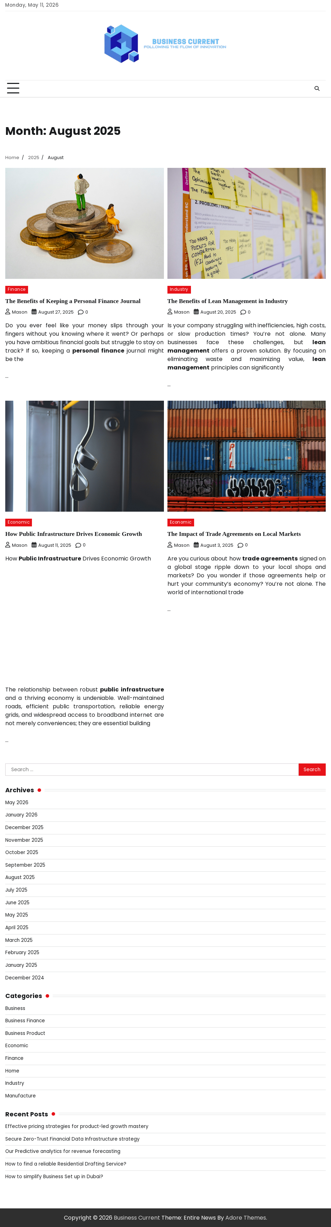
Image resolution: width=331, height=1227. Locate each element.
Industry (179, 289)
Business (15, 1008)
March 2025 (19, 940)
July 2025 (16, 889)
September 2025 (25, 864)
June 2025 (17, 902)
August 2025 (20, 877)
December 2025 (24, 827)
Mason (16, 312)
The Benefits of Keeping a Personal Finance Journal (74, 300)
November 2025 (24, 839)
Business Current (137, 1217)
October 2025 (22, 852)
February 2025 (22, 952)
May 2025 (16, 914)
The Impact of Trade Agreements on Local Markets (235, 533)
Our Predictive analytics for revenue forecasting (63, 1151)
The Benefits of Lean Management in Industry (229, 300)
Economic (18, 522)
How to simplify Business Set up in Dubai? (54, 1176)
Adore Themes (245, 1217)
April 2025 (16, 927)
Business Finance (25, 1020)
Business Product (25, 1033)
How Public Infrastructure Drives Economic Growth (75, 533)
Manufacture (20, 1095)
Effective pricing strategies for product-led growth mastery (77, 1126)
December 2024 (25, 977)
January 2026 (21, 814)
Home (12, 1070)
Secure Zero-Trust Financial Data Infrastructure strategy (73, 1138)
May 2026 (16, 802)
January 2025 (21, 965)
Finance (17, 289)
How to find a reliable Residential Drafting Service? (66, 1163)
